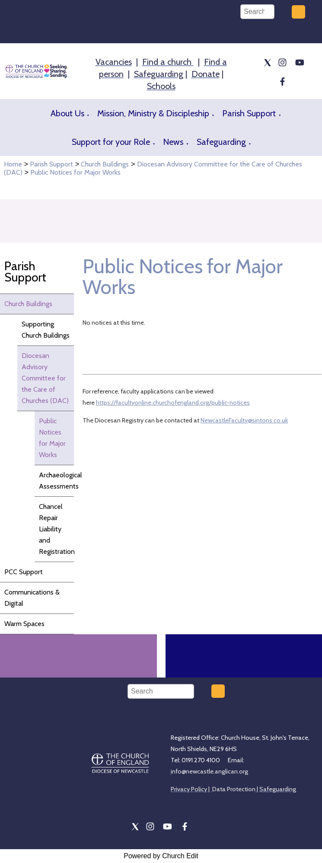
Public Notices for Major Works (75, 172)
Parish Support (249, 113)
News (173, 142)
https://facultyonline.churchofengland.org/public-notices (173, 402)
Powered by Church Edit (161, 856)
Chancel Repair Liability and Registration (56, 529)
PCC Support (23, 572)
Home (13, 164)
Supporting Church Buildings (46, 329)
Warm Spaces (24, 624)
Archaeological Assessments (56, 480)
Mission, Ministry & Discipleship (153, 113)
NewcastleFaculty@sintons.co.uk (244, 420)
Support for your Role (111, 142)
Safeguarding (221, 142)
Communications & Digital (32, 597)
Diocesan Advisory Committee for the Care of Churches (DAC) (45, 378)
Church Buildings (105, 164)
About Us (67, 113)
